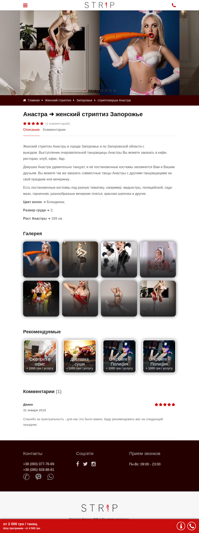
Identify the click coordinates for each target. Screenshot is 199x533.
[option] (139, 52)
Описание (31, 130)
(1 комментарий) (57, 123)
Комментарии (54, 130)
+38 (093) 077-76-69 (38, 464)
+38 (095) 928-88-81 (38, 470)
